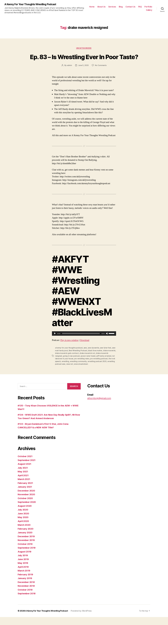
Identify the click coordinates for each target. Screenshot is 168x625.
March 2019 (24, 578)
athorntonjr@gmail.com (99, 406)
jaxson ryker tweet (96, 364)
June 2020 (24, 521)
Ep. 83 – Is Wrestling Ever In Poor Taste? (84, 61)
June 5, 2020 (83, 74)
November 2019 (26, 548)
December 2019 (26, 544)
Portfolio (148, 7)
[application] (84, 342)
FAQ (140, 7)
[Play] (55, 342)
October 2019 (25, 552)
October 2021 (25, 464)
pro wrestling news (93, 367)
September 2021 (27, 468)
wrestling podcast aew (77, 372)
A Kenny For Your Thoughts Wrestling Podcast (31, 4)
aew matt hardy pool (63, 359)
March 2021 (24, 487)
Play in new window (69, 348)
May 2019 (23, 571)
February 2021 (26, 491)
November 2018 (26, 593)
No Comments (101, 74)
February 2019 (26, 582)
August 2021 (25, 471)
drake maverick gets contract (75, 361)
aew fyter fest (106, 356)
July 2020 (23, 517)
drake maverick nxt (96, 361)
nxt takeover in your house (73, 367)
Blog (121, 7)
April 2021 (23, 483)
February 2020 (26, 536)
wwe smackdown (102, 372)
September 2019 (27, 555)
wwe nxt (90, 372)
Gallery (149, 10)
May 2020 (23, 525)
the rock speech (69, 369)
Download (86, 348)
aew (85, 356)
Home (91, 7)
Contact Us (130, 7)
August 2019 (25, 559)
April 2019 (23, 574)
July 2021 (23, 475)
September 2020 (27, 510)
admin (69, 74)
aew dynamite (93, 356)
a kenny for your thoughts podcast (69, 356)
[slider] (81, 341)
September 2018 (27, 601)
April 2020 (23, 529)
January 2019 (25, 586)
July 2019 (23, 563)
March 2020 (24, 532)
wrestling (80, 369)
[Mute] (107, 342)
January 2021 (25, 494)
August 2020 (25, 513)
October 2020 (25, 506)
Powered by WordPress (82, 619)
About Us (101, 7)
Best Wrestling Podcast (82, 359)
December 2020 (27, 498)
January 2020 (25, 540)
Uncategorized (84, 48)
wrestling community (93, 369)
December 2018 (26, 590)
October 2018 (25, 597)
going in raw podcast (79, 364)
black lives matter (100, 359)
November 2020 (27, 502)
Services (112, 7)
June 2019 (23, 567)
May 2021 (23, 479)
